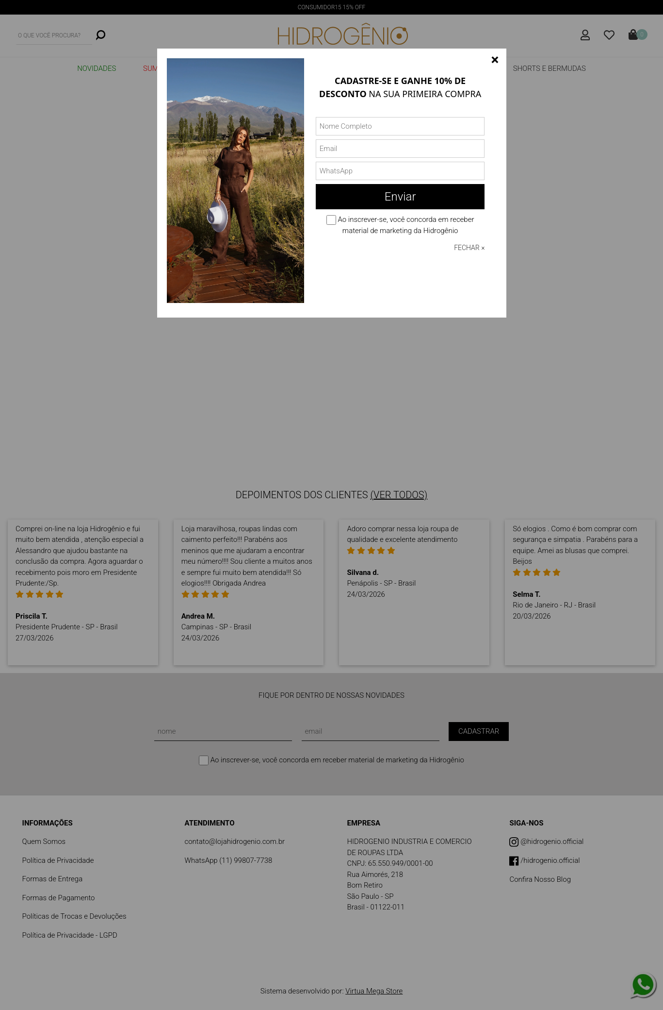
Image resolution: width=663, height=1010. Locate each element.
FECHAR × (469, 248)
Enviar (400, 196)
